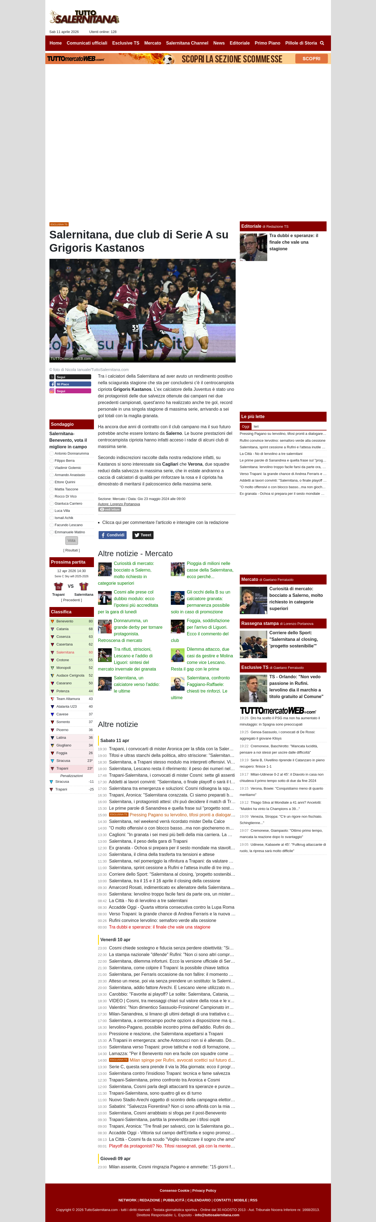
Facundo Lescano (69, 525)
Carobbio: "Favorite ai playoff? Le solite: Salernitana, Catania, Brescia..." (179, 994)
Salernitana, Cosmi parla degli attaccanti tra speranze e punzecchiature (178, 1086)
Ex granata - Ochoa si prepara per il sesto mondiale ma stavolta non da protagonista (191, 847)
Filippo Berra (65, 460)
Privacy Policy (204, 1190)
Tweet (143, 535)
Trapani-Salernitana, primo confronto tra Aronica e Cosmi (164, 1080)
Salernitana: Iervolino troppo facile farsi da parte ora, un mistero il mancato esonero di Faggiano (202, 894)
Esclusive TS (255, 667)
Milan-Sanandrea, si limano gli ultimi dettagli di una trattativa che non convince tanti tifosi (195, 1014)
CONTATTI (222, 1200)
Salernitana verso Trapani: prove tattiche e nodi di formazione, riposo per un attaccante (193, 1047)
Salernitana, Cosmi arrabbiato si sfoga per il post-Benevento (167, 1113)
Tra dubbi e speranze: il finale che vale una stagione (159, 927)
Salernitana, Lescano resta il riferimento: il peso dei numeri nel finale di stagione (187, 768)
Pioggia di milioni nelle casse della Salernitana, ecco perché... (210, 570)
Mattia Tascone (66, 489)
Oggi (245, 426)
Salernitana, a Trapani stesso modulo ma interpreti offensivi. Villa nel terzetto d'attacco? (194, 762)
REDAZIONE (150, 1200)
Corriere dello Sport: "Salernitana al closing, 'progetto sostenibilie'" (173, 874)
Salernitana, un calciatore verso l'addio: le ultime (137, 684)
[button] (71, 540)
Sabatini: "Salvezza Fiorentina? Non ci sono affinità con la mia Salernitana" (182, 1106)
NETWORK (128, 1200)
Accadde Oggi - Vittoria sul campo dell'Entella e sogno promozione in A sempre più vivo (194, 1132)
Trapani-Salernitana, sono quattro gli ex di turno (155, 1093)
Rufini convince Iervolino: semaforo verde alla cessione (162, 920)
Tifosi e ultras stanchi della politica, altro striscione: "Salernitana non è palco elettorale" (193, 755)
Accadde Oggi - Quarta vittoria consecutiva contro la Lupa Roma (171, 907)
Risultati (71, 550)
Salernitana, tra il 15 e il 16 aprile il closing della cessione (164, 880)
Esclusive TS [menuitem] (126, 43)
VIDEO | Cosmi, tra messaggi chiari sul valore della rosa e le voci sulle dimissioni (187, 1000)
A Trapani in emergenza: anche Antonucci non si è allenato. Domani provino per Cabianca (196, 1040)
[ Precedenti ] (71, 600)
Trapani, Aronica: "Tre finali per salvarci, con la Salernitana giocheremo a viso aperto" (192, 1126)
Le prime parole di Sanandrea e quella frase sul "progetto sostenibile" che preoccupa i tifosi (197, 808)
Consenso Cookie (175, 1190)
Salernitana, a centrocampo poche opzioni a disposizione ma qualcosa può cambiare (191, 1020)
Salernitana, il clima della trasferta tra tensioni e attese (162, 854)
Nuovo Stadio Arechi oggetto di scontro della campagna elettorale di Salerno (183, 1099)
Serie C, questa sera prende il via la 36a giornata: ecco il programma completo (185, 1066)
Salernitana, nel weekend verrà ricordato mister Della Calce (167, 821)
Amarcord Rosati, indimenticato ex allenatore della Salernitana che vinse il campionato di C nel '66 (204, 887)
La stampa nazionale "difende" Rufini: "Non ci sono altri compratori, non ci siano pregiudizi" (197, 954)
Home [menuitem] (56, 43)
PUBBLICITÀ (174, 1200)
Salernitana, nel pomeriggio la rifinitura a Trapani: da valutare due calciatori (182, 861)
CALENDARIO (199, 1200)
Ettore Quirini (65, 482)
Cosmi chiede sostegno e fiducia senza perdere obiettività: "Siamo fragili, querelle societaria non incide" (210, 948)
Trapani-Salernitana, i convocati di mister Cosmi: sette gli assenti (172, 775)
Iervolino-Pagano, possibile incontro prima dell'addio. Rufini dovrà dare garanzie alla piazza (197, 1027)
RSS (253, 1200)
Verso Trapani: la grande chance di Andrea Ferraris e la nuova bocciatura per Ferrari (191, 913)
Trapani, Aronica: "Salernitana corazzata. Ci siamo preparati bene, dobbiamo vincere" (192, 795)
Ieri (256, 426)
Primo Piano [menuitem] (267, 43)
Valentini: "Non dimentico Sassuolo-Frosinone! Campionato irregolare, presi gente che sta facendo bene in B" (215, 1007)
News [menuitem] (219, 43)
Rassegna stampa (260, 623)
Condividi (112, 535)
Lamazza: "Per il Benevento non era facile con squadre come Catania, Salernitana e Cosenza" (201, 1053)
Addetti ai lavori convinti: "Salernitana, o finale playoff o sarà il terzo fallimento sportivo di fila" (199, 781)
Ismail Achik (64, 518)
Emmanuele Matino (70, 532)
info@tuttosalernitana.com (217, 1215)
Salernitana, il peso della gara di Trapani (148, 841)
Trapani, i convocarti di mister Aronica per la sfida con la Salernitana (175, 748)
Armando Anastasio (70, 475)
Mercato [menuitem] (152, 43)
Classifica (61, 611)
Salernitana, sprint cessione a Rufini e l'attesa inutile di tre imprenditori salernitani (188, 867)
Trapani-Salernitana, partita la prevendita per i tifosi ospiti (164, 1119)
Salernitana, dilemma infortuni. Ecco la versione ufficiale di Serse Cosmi (179, 961)
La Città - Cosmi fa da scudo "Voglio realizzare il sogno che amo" (172, 1139)
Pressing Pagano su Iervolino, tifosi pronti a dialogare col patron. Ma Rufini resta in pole (204, 814)
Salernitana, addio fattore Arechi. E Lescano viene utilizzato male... (174, 987)
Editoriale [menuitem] (240, 43)
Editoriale (251, 226)
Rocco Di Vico (66, 496)
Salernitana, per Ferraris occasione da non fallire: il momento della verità (179, 974)
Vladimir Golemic (68, 468)
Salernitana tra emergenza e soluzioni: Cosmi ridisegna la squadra (173, 788)
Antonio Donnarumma (72, 453)
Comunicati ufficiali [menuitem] (87, 43)
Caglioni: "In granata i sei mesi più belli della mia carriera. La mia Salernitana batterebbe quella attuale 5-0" (213, 834)
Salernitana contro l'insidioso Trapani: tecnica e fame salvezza (169, 1073)
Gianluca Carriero (68, 503)
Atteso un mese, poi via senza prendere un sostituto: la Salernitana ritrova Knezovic (190, 981)
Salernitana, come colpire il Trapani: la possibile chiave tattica (169, 967)
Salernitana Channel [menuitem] (187, 43)
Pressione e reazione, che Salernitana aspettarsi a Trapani (166, 1033)
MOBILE (240, 1200)
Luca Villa (62, 511)
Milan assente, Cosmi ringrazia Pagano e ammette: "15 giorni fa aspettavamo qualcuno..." (196, 1167)
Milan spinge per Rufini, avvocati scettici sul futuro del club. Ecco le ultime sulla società (203, 1060)
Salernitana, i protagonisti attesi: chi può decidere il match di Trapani (175, 801)
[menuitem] (322, 43)
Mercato (119, 499)
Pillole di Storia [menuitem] (301, 43)
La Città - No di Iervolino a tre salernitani (148, 900)
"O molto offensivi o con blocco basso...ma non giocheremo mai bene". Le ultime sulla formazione (204, 828)
